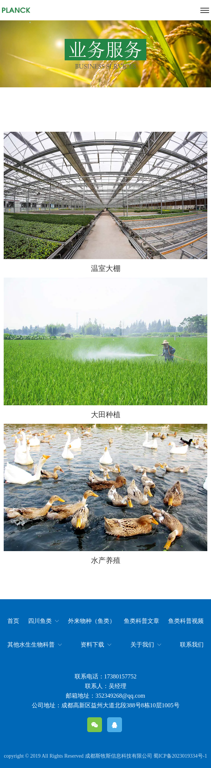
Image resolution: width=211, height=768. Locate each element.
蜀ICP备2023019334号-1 (180, 756)
